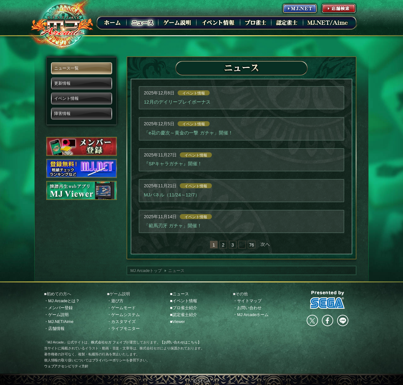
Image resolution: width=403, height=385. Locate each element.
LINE (343, 320)
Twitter (312, 320)
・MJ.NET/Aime (58, 321)
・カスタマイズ (121, 321)
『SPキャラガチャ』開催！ (173, 163)
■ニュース (179, 294)
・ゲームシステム (123, 314)
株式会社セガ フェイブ (108, 342)
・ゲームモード (121, 307)
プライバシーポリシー (109, 360)
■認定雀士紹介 (183, 314)
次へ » (265, 244)
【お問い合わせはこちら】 (180, 342)
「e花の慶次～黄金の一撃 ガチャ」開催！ (188, 132)
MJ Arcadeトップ (146, 270)
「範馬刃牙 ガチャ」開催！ (173, 225)
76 (251, 244)
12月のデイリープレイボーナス (177, 102)
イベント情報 (193, 93)
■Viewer (177, 321)
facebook (327, 320)
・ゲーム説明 (56, 314)
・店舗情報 (54, 328)
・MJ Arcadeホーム (251, 314)
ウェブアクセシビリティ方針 (66, 366)
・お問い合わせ (247, 307)
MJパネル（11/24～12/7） (172, 194)
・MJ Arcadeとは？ (62, 300)
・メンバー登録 (58, 307)
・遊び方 (115, 300)
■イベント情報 (183, 300)
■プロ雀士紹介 (183, 307)
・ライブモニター (123, 328)
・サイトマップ (247, 300)
